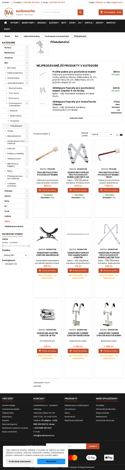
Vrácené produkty (10, 409)
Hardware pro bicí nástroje (16, 142)
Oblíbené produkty (13, 226)
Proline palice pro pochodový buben (74, 71)
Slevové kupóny (9, 424)
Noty (6, 201)
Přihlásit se (100, 2)
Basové (13, 110)
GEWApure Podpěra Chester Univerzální (47, 254)
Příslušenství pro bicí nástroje (15, 177)
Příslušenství (16, 126)
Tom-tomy (14, 93)
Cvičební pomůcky (11, 184)
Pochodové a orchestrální (15, 104)
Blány (9, 171)
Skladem (11, 264)
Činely (10, 131)
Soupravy (14, 120)
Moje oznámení (9, 431)
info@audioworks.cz (43, 435)
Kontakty (100, 405)
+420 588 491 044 (57, 2)
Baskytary (28, 22)
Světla (88, 22)
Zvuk (72, 22)
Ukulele (41, 22)
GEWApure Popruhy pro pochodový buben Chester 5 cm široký (73, 89)
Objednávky (8, 413)
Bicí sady (11, 67)
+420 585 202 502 (31, 2)
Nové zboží (70, 416)
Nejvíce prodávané (74, 420)
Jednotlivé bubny (15, 83)
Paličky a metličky (15, 153)
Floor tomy (14, 98)
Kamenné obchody (105, 420)
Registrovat (117, 2)
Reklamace (101, 416)
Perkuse (11, 148)
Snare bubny (13, 78)
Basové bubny (15, 88)
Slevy (7, 29)
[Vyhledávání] (62, 12)
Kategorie (8, 42)
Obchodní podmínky (106, 409)
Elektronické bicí (15, 73)
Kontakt (5, 2)
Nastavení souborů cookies (15, 428)
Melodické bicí (14, 136)
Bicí (63, 22)
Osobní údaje (8, 405)
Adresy (5, 420)
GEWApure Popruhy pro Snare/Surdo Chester (74, 103)
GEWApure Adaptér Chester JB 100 (47, 334)
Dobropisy (7, 416)
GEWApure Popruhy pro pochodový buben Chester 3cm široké (109, 256)
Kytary (14, 22)
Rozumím (51, 461)
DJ (79, 22)
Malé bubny (15, 115)
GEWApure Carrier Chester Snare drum (78, 334)
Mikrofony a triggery (12, 164)
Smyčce (110, 22)
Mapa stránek (102, 413)
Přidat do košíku (47, 190)
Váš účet (7, 398)
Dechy (99, 22)
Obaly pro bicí (14, 158)
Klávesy (53, 22)
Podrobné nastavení (20, 461)
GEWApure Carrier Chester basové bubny (108, 334)
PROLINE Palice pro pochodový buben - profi (109, 175)
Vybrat (102, 134)
